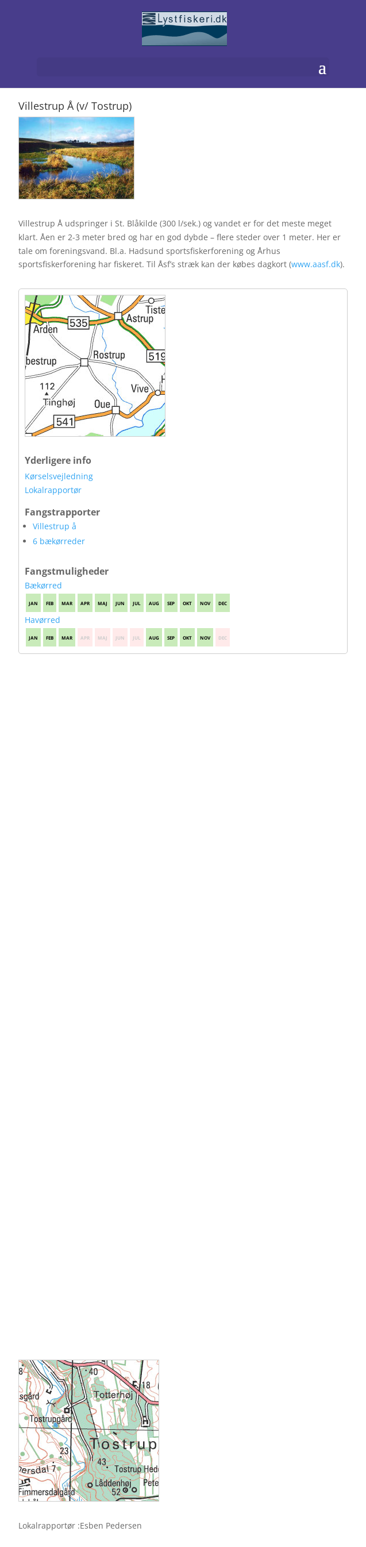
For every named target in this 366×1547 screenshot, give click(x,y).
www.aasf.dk (315, 264)
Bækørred (43, 585)
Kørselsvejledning (59, 476)
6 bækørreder (59, 541)
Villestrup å (54, 526)
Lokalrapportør (53, 489)
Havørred (42, 619)
